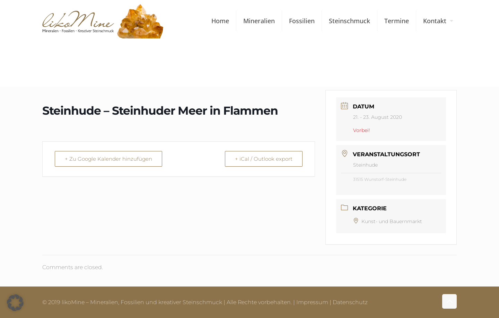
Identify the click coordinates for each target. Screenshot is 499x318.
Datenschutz (350, 302)
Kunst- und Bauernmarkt (387, 221)
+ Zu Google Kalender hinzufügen (108, 159)
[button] (15, 303)
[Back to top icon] (449, 301)
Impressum (312, 302)
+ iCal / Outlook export (263, 159)
